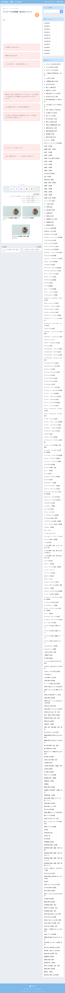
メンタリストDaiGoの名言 (51, 602)
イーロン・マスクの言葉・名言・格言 (53, 446)
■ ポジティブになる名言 (51, 70)
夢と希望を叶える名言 (50, 748)
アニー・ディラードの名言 (51, 274)
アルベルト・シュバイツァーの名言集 (53, 332)
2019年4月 (47, 26)
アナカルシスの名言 (49, 264)
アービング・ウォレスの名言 (52, 431)
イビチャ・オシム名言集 (50, 437)
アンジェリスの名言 (49, 375)
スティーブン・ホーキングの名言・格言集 (52, 493)
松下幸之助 (47, 838)
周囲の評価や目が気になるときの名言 (53, 736)
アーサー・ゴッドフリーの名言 (52, 425)
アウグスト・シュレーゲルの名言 (53, 252)
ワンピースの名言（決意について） (30, 198)
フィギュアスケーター (50, 533)
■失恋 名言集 (48, 161)
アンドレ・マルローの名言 (51, 399)
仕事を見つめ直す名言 (50, 706)
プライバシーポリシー (49, 1)
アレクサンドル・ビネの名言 (52, 366)
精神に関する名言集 (49, 902)
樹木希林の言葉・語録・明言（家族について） (53, 864)
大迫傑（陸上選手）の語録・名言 (53, 765)
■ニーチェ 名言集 (49, 140)
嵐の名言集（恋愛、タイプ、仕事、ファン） (52, 799)
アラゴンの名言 (48, 283)
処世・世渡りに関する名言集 (52, 715)
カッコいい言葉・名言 (50, 467)
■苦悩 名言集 (48, 191)
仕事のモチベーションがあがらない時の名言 (53, 702)
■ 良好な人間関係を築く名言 (52, 125)
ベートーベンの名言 (49, 573)
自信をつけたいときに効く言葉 (52, 920)
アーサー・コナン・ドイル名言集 (53, 422)
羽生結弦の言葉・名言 (50, 911)
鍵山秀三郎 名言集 (49, 962)
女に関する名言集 (49, 772)
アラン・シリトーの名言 (50, 292)
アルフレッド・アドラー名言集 (52, 315)
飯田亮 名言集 (48, 971)
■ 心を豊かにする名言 (50, 113)
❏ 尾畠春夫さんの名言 (50, 219)
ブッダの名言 (47, 542)
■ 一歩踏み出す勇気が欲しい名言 (53, 74)
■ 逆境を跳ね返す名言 (50, 131)
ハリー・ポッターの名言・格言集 (53, 524)
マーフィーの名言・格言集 (51, 594)
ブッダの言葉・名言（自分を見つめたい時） (53, 556)
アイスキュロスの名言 (50, 240)
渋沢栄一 (46, 881)
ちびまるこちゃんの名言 (50, 234)
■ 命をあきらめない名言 (51, 96)
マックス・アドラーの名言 (51, 582)
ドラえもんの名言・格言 (50, 518)
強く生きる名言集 (49, 809)
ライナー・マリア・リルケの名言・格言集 (52, 609)
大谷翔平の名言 (48, 762)
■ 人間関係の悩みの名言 (51, 81)
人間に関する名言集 (49, 680)
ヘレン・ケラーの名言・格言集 (52, 567)
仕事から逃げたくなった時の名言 (53, 686)
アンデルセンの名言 (49, 384)
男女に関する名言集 (49, 890)
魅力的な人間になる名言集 (51, 975)
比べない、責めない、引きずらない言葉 (53, 869)
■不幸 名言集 (48, 146)
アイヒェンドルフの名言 (50, 243)
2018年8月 (47, 47)
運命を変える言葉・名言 (50, 953)
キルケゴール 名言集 (50, 482)
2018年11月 (47, 38)
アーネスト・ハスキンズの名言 (52, 428)
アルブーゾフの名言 (49, 328)
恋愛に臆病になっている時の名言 (53, 812)
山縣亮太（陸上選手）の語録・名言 (53, 791)
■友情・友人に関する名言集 (51, 158)
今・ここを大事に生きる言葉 (52, 683)
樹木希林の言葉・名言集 (50, 845)
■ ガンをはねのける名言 (51, 67)
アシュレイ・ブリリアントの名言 (53, 258)
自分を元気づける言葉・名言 (52, 923)
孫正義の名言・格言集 (50, 778)
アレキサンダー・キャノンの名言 (53, 349)
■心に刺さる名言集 (49, 173)
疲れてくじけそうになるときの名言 (53, 894)
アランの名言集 (48, 286)
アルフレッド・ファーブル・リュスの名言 (53, 324)
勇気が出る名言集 (49, 721)
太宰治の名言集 (48, 769)
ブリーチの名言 (48, 561)
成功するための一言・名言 (51, 818)
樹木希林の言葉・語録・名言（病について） (53, 859)
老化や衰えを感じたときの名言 (52, 914)
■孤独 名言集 (48, 167)
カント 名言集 (48, 470)
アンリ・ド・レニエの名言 (51, 405)
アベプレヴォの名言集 (50, 280)
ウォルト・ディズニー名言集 (52, 458)
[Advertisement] (21, 32)
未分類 (46, 829)
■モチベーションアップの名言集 (53, 143)
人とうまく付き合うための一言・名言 (53, 662)
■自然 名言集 (48, 188)
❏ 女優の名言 (48, 213)
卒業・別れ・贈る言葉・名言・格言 (53, 728)
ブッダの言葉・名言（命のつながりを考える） (53, 551)
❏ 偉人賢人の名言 (49, 210)
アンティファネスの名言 (50, 381)
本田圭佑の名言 (48, 832)
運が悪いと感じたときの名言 (52, 950)
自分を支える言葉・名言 (50, 926)
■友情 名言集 (48, 155)
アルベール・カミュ (49, 339)
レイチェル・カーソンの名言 (52, 616)
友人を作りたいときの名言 (51, 732)
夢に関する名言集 (49, 756)
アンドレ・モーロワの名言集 (52, 402)
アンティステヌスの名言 (50, 378)
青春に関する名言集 (49, 968)
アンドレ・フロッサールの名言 (52, 396)
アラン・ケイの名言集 (50, 289)
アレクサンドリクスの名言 (51, 363)
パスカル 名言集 (49, 527)
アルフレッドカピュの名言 (51, 312)
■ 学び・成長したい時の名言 (52, 109)
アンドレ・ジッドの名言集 (51, 393)
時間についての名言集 (50, 826)
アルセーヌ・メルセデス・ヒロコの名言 (53, 299)
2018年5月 (47, 50)
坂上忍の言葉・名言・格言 (51, 745)
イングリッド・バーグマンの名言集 (53, 441)
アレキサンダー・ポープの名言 (52, 352)
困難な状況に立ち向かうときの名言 (53, 741)
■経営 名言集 (48, 185)
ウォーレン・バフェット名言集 (52, 461)
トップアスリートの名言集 (51, 515)
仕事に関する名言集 (49, 698)
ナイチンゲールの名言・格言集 (52, 521)
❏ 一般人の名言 (49, 204)
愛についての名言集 (49, 815)
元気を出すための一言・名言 (52, 712)
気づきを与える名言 (49, 873)
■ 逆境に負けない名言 (50, 128)
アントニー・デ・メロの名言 (52, 387)
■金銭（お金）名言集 (50, 198)
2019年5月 (47, 23)
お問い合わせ (60, 1)
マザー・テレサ (48, 579)
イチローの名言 (48, 434)
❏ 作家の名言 (48, 207)
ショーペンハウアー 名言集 (52, 485)
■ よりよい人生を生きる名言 (52, 64)
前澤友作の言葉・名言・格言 (52, 718)
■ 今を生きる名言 (49, 84)
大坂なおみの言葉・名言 (50, 759)
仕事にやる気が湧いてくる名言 (52, 694)
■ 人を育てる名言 (49, 78)
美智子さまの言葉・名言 (50, 908)
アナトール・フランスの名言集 (52, 267)
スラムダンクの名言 (15, 196)
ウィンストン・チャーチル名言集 (53, 455)
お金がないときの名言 (50, 231)
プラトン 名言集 (49, 564)
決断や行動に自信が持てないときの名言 (53, 877)
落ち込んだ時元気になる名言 (52, 947)
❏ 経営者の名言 (49, 225)
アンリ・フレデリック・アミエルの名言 (53, 409)
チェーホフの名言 (49, 509)
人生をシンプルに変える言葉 (52, 671)
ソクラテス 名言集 (49, 506)
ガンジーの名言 (48, 479)
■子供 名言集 (48, 164)
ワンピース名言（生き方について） (31, 202)
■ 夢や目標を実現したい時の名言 (53, 100)
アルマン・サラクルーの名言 (52, 343)
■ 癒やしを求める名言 (50, 122)
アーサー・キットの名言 (50, 419)
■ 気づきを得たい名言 (50, 119)
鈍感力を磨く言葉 (49, 959)
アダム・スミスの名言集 (50, 261)
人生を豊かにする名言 (50, 677)
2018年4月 (47, 53)
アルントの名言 (48, 346)
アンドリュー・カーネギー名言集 (53, 390)
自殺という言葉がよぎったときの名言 (53, 930)
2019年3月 (47, 29)
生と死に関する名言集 (50, 887)
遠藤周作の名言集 (49, 956)
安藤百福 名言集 (49, 781)
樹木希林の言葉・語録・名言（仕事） (53, 849)
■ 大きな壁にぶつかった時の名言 (53, 105)
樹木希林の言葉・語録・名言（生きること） (53, 854)
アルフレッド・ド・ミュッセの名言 (53, 319)
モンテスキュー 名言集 (50, 605)
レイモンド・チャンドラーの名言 (53, 619)
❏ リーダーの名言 (49, 201)
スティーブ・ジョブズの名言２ (52, 500)
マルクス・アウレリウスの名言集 (53, 591)
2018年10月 (47, 41)
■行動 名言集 (48, 195)
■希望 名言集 (48, 170)
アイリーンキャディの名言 (51, 246)
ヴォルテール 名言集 (50, 649)
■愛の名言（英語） (49, 179)
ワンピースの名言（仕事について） (30, 196)
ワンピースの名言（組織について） (30, 200)
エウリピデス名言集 (49, 464)
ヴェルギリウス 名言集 (50, 646)
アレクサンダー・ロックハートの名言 (53, 359)
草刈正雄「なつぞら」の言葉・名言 (53, 943)
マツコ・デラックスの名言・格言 (53, 585)
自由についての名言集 (50, 934)
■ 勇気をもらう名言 (50, 90)
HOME (32, 986)
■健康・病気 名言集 (50, 149)
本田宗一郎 (47, 835)
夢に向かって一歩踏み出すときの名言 (53, 752)
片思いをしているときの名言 (52, 884)
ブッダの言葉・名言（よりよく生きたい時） (53, 546)
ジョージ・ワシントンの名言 (52, 489)
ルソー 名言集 (48, 613)
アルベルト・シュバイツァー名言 (53, 336)
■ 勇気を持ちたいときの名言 (52, 93)
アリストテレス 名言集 (50, 295)
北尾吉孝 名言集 (49, 724)
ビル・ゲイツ (47, 530)
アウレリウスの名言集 (50, 255)
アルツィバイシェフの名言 (51, 303)
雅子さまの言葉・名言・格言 (52, 965)
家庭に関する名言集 (49, 787)
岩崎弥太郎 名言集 (49, 795)
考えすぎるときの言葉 (50, 917)
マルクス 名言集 (49, 588)
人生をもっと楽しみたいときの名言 (53, 667)
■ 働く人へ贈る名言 (50, 87)
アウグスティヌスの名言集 (51, 249)
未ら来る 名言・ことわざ (12, 2)
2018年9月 (47, 44)
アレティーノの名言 (49, 369)
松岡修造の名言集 (49, 842)
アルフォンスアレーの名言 (51, 309)
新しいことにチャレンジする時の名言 (53, 822)
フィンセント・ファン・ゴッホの (53, 536)
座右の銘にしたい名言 (50, 806)
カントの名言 (47, 473)
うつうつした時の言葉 (50, 228)
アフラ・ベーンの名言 (50, 277)
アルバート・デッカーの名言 (52, 306)
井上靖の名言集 (48, 658)
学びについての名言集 (50, 775)
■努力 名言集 (48, 152)
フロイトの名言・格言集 (50, 539)
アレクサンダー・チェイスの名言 (53, 355)
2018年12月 (47, 35)
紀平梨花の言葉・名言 (50, 905)
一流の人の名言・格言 (50, 652)
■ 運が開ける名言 (49, 134)
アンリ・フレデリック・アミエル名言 (53, 414)
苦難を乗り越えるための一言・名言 (53, 938)
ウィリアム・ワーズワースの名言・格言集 (52, 451)
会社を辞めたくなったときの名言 (53, 709)
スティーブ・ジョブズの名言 (52, 497)
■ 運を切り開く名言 (50, 137)
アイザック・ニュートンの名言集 (53, 237)
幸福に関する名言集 (49, 803)
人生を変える (47, 674)
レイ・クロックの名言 (50, 622)
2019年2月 (47, 32)
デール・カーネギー (49, 512)
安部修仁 (46, 784)
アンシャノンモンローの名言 (52, 372)
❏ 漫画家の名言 (49, 222)
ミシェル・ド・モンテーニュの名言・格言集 (53, 598)
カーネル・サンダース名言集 (52, 476)
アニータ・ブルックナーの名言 (52, 270)
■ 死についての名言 (50, 116)
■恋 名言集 (47, 176)
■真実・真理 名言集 (50, 182)
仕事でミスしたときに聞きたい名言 (53, 690)
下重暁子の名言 (48, 655)
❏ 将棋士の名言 (49, 216)
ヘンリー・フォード (49, 570)
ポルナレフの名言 (49, 576)
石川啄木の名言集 (49, 898)
